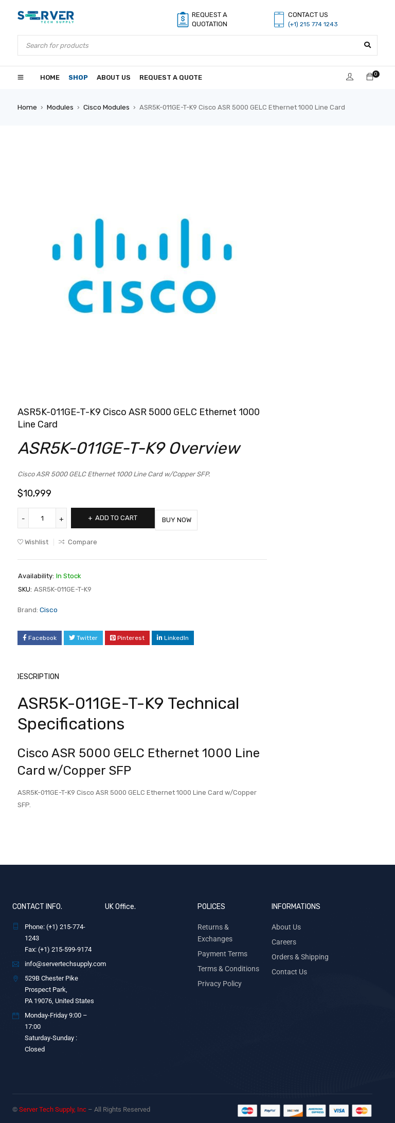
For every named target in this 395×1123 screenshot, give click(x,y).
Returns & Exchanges (228, 922)
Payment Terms (220, 937)
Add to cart (121, 517)
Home (26, 107)
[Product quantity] (43, 517)
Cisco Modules (105, 107)
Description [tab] (38, 673)
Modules (59, 107)
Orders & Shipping (298, 951)
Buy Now (192, 517)
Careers (283, 937)
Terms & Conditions (226, 951)
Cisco (48, 607)
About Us (285, 922)
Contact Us (287, 966)
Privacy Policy (218, 966)
